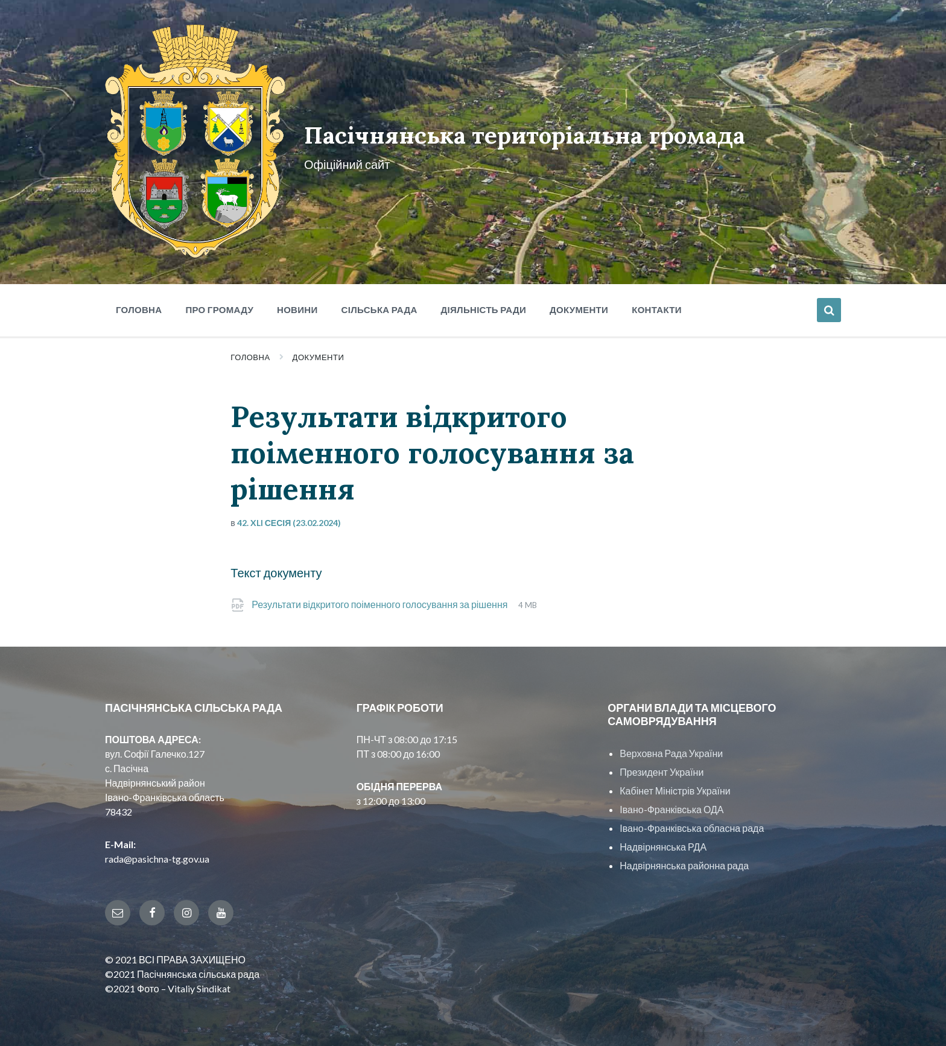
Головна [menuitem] (139, 305)
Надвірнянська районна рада (684, 861)
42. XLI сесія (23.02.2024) (289, 518)
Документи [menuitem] (579, 305)
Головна (250, 353)
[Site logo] (194, 250)
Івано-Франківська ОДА (671, 805)
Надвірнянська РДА (663, 842)
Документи (318, 353)
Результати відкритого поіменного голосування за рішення (380, 600)
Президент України (661, 767)
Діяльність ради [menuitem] (483, 305)
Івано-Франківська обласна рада (692, 823)
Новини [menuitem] (297, 305)
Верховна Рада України (671, 749)
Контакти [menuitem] (657, 305)
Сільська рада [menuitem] (379, 305)
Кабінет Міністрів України (675, 786)
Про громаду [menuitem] (219, 305)
